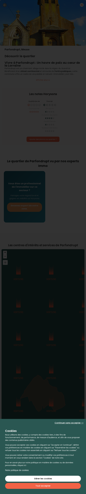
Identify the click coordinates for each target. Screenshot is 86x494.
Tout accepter (43, 485)
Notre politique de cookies (17, 470)
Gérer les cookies (43, 478)
